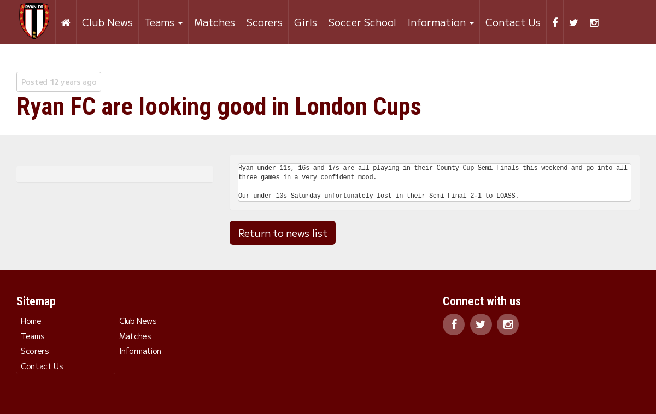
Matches (214, 22)
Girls (305, 22)
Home (31, 320)
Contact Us (512, 22)
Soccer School (362, 22)
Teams (163, 22)
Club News (106, 22)
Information (440, 22)
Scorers (264, 22)
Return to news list (282, 233)
